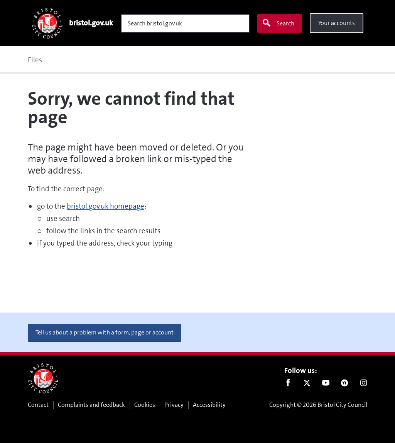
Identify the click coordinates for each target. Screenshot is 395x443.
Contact (38, 405)
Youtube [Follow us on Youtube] (325, 384)
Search (278, 23)
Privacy (174, 405)
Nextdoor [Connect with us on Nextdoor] (344, 384)
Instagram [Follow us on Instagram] (363, 384)
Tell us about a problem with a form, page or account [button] (104, 332)
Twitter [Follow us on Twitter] (307, 384)
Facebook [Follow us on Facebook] (288, 384)
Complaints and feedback (91, 405)
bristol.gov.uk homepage (105, 206)
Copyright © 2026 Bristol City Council (318, 405)
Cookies (144, 405)
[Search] (185, 23)
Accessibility (209, 405)
